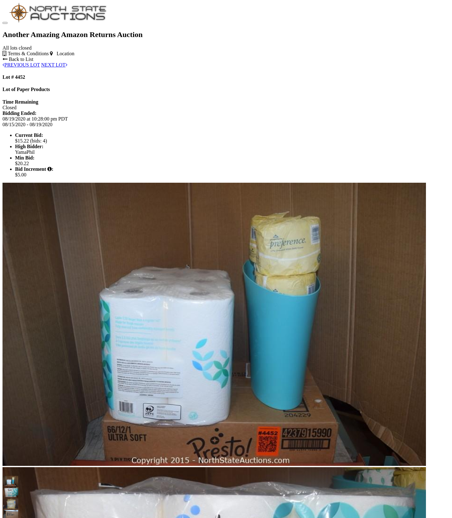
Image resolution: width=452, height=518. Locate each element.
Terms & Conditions (26, 53)
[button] (8, 481)
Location (62, 53)
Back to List (18, 59)
